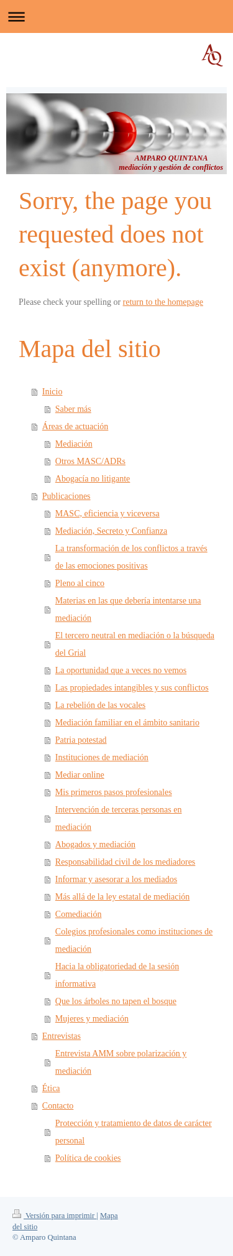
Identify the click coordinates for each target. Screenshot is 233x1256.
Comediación (78, 914)
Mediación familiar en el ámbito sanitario (127, 722)
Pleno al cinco (79, 583)
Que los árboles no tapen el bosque (115, 1001)
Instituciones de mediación (101, 757)
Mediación (74, 444)
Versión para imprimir (54, 1215)
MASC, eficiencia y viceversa (107, 513)
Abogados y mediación (95, 844)
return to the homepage (163, 302)
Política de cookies (88, 1158)
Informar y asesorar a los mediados (116, 879)
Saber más (73, 409)
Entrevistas (61, 1036)
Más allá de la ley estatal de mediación (122, 896)
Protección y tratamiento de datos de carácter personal (133, 1132)
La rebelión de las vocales (100, 705)
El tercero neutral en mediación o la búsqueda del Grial (134, 644)
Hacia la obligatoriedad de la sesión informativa (117, 975)
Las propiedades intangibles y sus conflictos (132, 687)
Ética (51, 1088)
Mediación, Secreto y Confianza (111, 531)
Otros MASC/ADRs (90, 461)
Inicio (52, 391)
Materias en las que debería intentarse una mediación (128, 609)
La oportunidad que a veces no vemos (121, 670)
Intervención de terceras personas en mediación (118, 818)
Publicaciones (66, 496)
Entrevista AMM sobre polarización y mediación (121, 1062)
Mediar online (79, 774)
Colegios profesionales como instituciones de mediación (134, 940)
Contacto (58, 1105)
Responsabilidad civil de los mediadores (125, 862)
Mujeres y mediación (92, 1018)
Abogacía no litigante (92, 478)
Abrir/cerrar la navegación (116, 16)
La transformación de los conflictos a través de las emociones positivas (131, 557)
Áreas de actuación (75, 426)
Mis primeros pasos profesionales (113, 792)
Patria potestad (81, 740)
